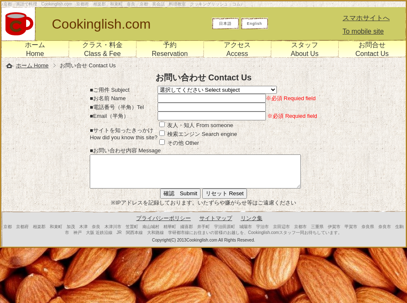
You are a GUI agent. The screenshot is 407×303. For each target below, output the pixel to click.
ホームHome (35, 49)
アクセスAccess (237, 49)
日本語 (225, 23)
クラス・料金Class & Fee (102, 49)
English (254, 23)
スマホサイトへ (366, 17)
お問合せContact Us (371, 49)
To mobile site (363, 31)
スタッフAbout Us (305, 49)
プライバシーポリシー (163, 224)
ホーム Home (32, 65)
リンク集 (251, 224)
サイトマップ (215, 224)
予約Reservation (169, 49)
